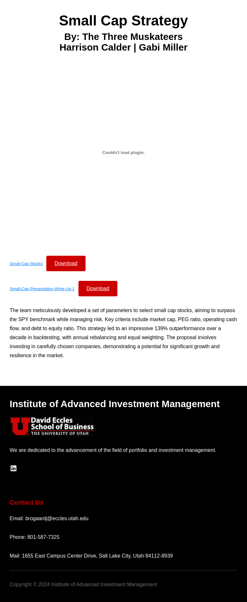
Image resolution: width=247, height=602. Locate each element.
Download (65, 263)
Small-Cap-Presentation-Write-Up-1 (42, 288)
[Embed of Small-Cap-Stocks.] (123, 152)
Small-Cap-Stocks (26, 263)
